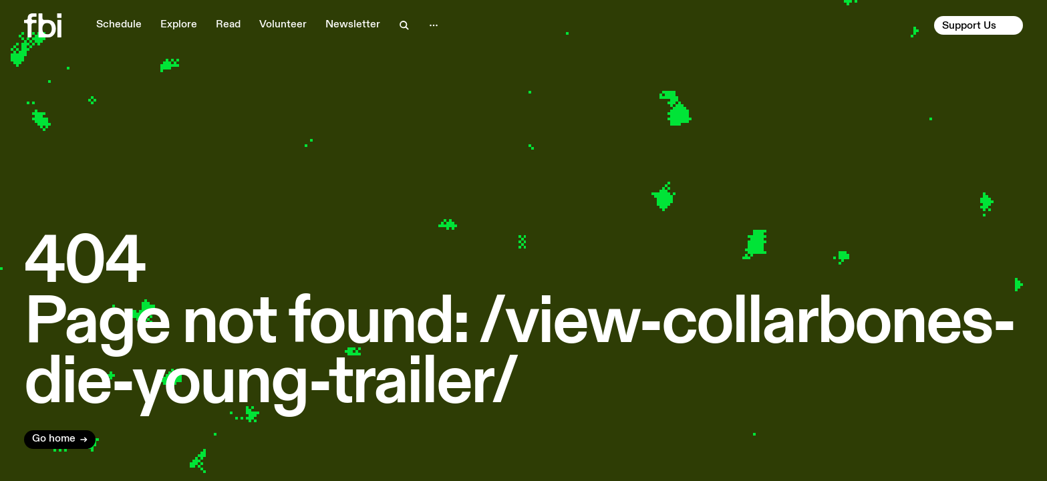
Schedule (119, 24)
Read (228, 24)
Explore (178, 24)
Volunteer (283, 24)
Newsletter (352, 24)
